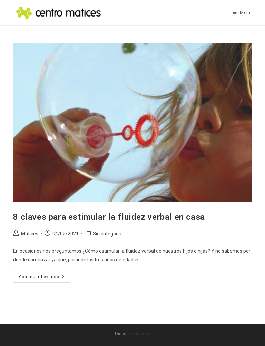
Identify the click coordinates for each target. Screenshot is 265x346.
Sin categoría (107, 234)
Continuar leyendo (44, 275)
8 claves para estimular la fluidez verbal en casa (109, 217)
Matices (29, 234)
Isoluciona (140, 333)
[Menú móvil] (242, 12)
